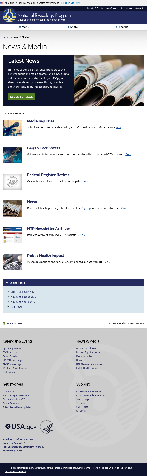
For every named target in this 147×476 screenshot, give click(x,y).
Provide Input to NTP (14, 399)
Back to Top (14, 323)
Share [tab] (74, 27)
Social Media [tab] (17, 282)
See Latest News (21, 96)
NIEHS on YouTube (22, 301)
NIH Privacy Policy (12, 450)
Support (139, 8)
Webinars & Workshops (15, 368)
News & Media (112, 8)
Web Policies (82, 411)
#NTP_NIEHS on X (21, 291)
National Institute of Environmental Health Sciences (80, 467)
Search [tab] (123, 27)
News (32, 201)
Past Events (9, 372)
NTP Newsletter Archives (48, 228)
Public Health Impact (45, 255)
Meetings (10, 352)
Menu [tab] (25, 27)
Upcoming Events (12, 348)
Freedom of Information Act (18, 439)
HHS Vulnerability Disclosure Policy (22, 446)
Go (118, 127)
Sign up (86, 208)
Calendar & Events (95, 8)
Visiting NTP (82, 407)
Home (6, 37)
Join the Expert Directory (16, 395)
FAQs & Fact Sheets (43, 148)
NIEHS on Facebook (22, 296)
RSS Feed (16, 306)
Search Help (82, 399)
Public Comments (12, 403)
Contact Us (8, 391)
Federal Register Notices (48, 174)
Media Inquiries (40, 121)
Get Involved (126, 8)
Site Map (80, 403)
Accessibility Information (89, 391)
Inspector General (12, 443)
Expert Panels (10, 356)
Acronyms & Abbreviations (90, 395)
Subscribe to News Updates (17, 407)
